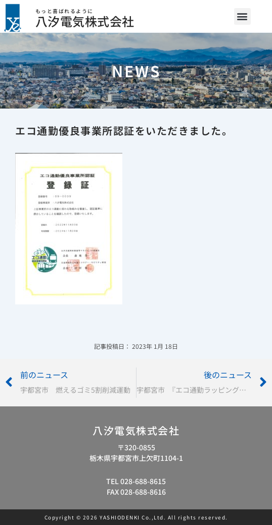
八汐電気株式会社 (84, 21)
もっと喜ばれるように (64, 11)
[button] (242, 16)
